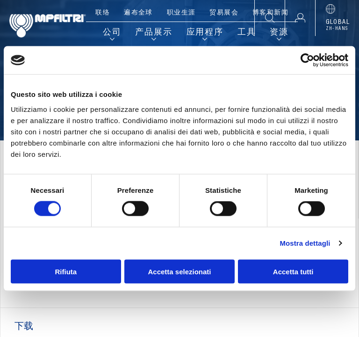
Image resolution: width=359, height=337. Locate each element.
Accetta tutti (293, 271)
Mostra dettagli (305, 243)
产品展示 (153, 33)
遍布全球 (138, 13)
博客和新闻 (270, 13)
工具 (246, 33)
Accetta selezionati (179, 271)
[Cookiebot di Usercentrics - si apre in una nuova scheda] (307, 60)
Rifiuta (66, 271)
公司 (112, 33)
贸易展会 (223, 13)
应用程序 (205, 33)
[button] (300, 18)
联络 (102, 13)
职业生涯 (181, 13)
